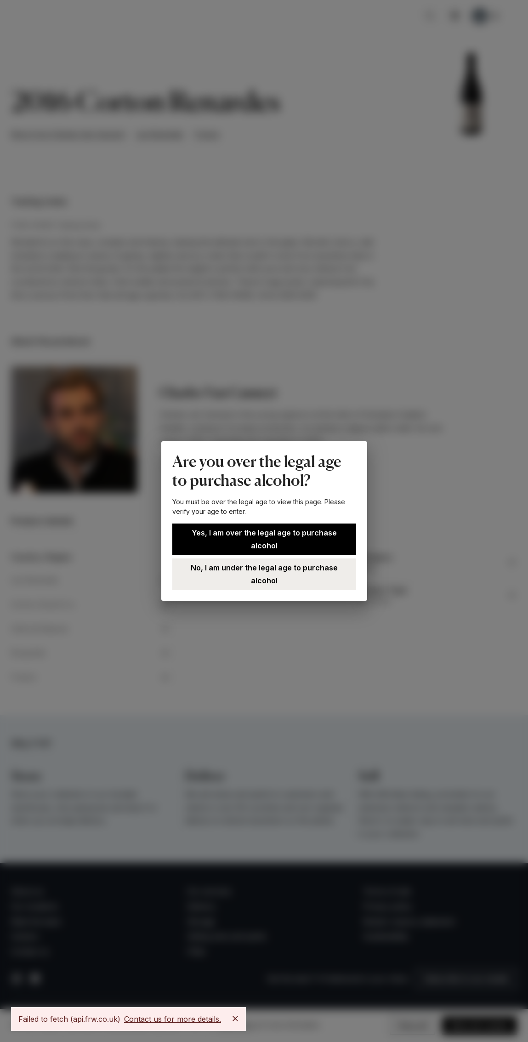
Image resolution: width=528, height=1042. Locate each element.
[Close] (235, 1018)
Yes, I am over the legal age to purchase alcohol (264, 539)
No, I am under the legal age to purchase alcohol (264, 574)
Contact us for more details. (172, 1019)
